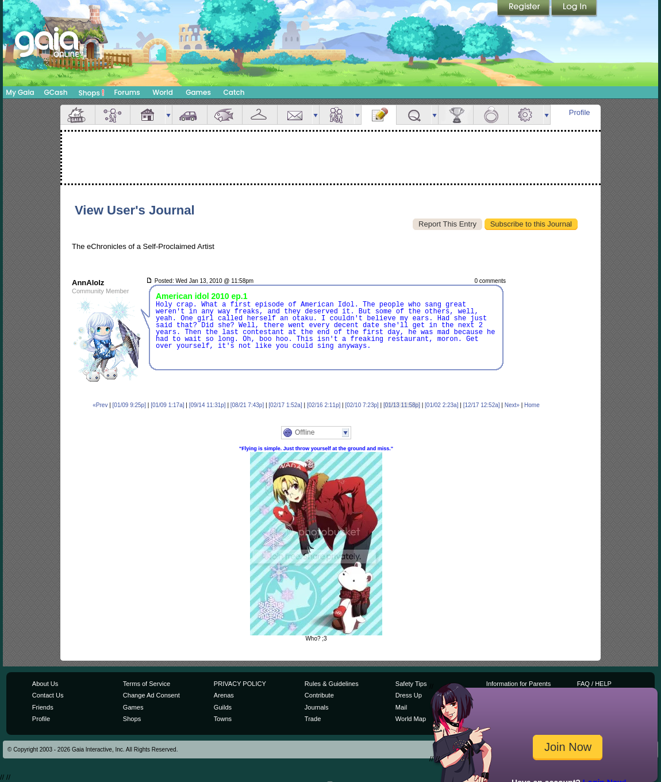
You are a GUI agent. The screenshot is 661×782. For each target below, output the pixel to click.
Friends (337, 114)
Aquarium (224, 114)
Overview (77, 114)
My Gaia (20, 92)
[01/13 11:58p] (401, 405)
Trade (313, 718)
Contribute (319, 695)
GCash (56, 92)
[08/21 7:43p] (247, 405)
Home (532, 405)
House (147, 114)
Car (189, 114)
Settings (526, 114)
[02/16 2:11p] (323, 405)
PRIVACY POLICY (240, 683)
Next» (512, 405)
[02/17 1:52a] (285, 405)
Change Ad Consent (151, 695)
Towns (223, 718)
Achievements (456, 114)
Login (574, 8)
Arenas (224, 695)
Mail (295, 114)
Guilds (223, 707)
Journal (379, 114)
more (168, 114)
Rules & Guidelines (332, 683)
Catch (234, 92)
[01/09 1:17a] (167, 405)
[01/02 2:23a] (441, 405)
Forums (127, 92)
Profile (579, 112)
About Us (45, 683)
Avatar (112, 114)
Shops (92, 92)
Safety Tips (411, 683)
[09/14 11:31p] (207, 405)
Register (524, 8)
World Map (410, 718)
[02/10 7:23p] (361, 405)
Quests (414, 114)
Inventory (260, 114)
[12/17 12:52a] (481, 405)
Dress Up (408, 695)
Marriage (491, 114)
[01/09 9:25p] (129, 405)
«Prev (100, 405)
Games (198, 92)
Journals (317, 707)
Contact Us (48, 695)
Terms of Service (146, 683)
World (162, 92)
